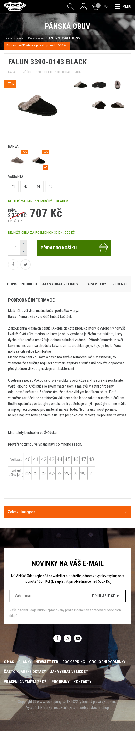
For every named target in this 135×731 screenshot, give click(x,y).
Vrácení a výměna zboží (25, 681)
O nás (9, 662)
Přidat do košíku (74, 248)
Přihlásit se (106, 596)
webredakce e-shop (94, 707)
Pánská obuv (36, 38)
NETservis (45, 707)
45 (50, 186)
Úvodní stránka (13, 38)
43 (26, 186)
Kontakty (82, 681)
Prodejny (61, 681)
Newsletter (47, 662)
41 (13, 186)
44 (38, 186)
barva (13, 146)
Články (24, 662)
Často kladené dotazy (25, 671)
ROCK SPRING (73, 662)
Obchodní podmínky (107, 662)
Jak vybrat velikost (69, 671)
